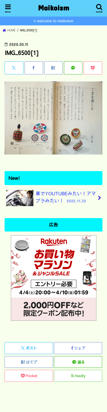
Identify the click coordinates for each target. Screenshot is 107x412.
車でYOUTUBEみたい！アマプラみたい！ (51, 198)
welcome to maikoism (55, 20)
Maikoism (53, 7)
